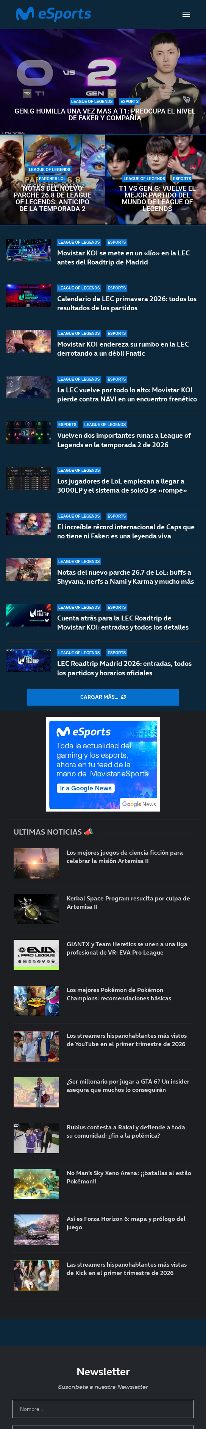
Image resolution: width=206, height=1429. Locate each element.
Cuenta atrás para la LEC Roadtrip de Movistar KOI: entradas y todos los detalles (123, 622)
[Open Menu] (186, 14)
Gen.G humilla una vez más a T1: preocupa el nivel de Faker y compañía (105, 114)
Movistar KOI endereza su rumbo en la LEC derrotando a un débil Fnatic (123, 348)
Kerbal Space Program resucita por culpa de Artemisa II (128, 902)
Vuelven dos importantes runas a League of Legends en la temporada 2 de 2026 (123, 440)
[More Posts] (103, 697)
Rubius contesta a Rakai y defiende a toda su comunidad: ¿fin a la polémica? (126, 1131)
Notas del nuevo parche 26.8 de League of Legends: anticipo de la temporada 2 (53, 198)
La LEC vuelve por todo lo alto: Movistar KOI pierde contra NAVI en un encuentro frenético (127, 394)
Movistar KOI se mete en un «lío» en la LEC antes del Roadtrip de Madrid (123, 257)
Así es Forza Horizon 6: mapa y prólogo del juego (126, 1222)
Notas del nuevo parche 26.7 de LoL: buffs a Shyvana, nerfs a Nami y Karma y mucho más (125, 578)
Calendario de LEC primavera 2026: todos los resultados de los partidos (127, 303)
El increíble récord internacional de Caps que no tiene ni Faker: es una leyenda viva (126, 532)
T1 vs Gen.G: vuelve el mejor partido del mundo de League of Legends (157, 198)
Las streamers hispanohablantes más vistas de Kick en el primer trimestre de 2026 (127, 1268)
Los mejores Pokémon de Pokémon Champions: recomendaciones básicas (119, 994)
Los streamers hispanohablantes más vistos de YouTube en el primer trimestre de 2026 (127, 1039)
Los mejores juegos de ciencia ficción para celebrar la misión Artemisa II (125, 856)
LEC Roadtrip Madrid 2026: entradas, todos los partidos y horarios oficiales (124, 668)
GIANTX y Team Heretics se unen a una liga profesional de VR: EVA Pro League (127, 948)
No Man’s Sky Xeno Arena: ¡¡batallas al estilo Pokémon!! (129, 1177)
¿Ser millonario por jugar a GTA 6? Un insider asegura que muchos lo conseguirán (128, 1085)
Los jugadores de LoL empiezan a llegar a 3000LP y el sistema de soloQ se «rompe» (122, 489)
